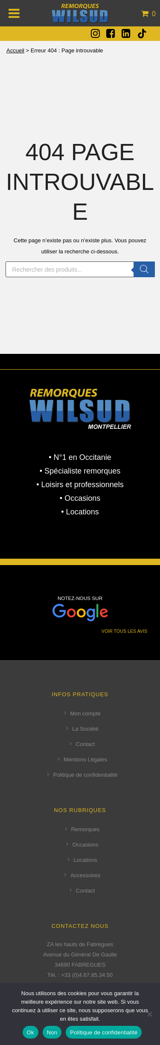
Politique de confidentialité (85, 775)
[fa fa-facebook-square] (110, 33)
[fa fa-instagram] (95, 33)
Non (52, 1032)
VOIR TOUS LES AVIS (124, 631)
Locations (85, 860)
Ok (30, 1032)
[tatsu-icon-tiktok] (142, 34)
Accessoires (85, 875)
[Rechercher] (144, 269)
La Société (85, 729)
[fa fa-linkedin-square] (126, 33)
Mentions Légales (85, 759)
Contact (85, 744)
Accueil (15, 50)
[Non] (149, 1014)
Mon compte (85, 713)
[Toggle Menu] (14, 13)
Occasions (86, 844)
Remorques (85, 829)
